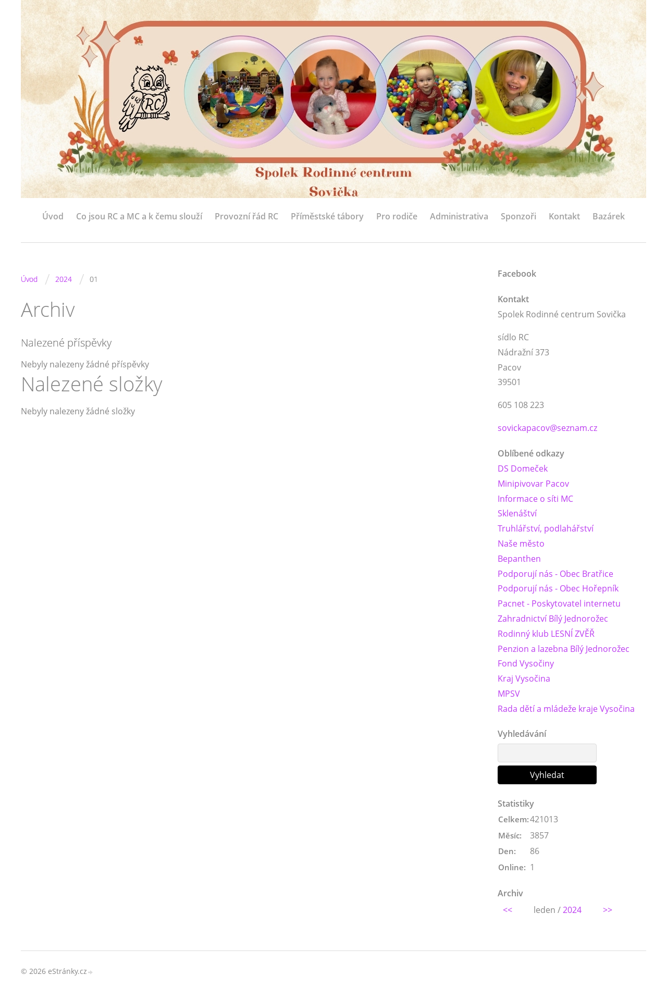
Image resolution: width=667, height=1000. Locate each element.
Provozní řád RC (246, 216)
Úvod (53, 216)
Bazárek (608, 216)
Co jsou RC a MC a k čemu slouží (139, 216)
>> (607, 910)
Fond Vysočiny (526, 663)
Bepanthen (519, 558)
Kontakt (564, 216)
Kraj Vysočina (524, 678)
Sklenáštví (517, 513)
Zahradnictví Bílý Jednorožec (553, 618)
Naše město (521, 543)
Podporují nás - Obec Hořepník (558, 588)
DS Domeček (523, 468)
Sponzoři (518, 216)
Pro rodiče (396, 216)
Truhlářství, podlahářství (546, 528)
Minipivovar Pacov (533, 483)
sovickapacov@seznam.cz (547, 428)
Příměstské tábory (327, 216)
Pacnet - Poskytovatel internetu (559, 603)
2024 (63, 279)
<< (507, 910)
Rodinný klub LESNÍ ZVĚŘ (546, 633)
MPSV (509, 693)
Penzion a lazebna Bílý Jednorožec (563, 649)
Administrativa (459, 216)
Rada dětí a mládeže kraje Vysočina (566, 708)
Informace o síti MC (535, 498)
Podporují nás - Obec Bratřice (555, 573)
